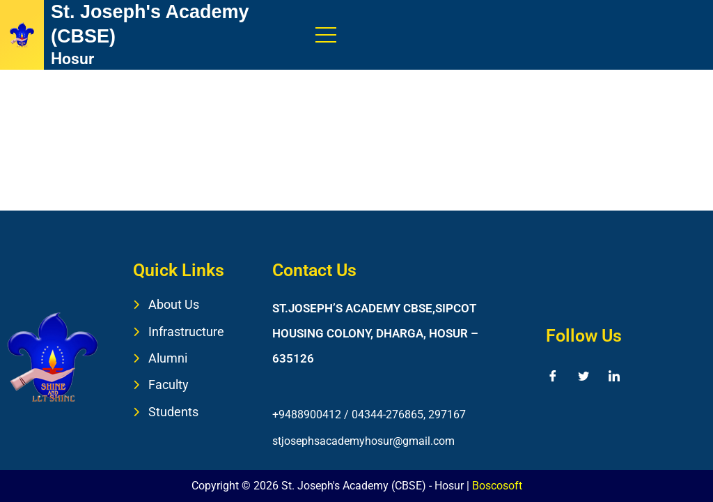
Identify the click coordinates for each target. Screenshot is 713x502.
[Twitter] (583, 375)
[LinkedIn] (614, 375)
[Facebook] (552, 375)
